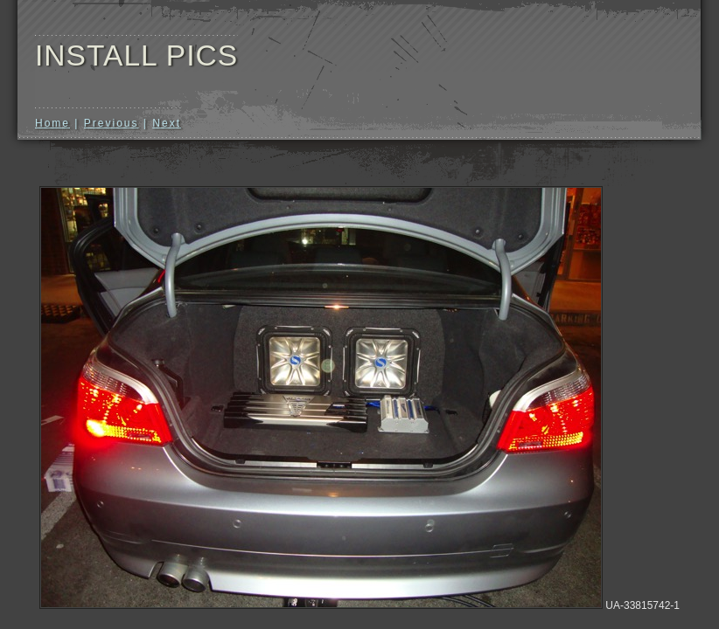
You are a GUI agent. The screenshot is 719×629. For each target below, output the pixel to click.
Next (166, 123)
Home (52, 123)
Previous (111, 123)
